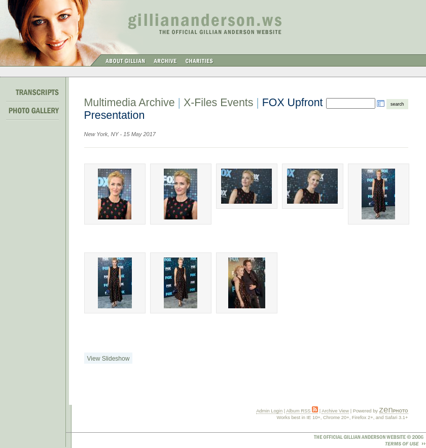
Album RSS (302, 410)
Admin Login (269, 410)
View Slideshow (108, 358)
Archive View (335, 410)
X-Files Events (219, 103)
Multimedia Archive (129, 103)
